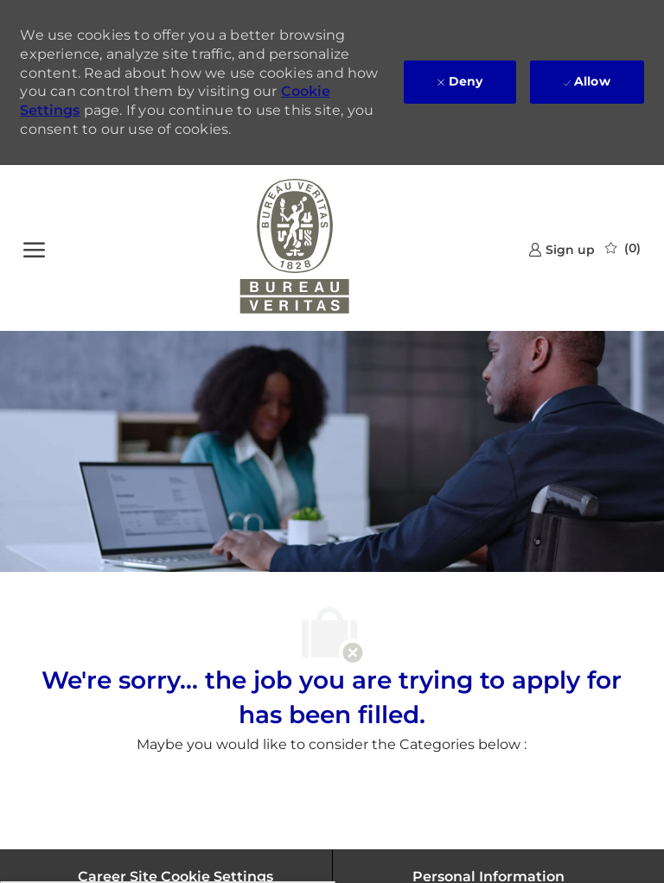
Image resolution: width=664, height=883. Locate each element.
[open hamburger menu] (34, 248)
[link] (561, 249)
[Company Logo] (294, 248)
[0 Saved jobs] (623, 248)
